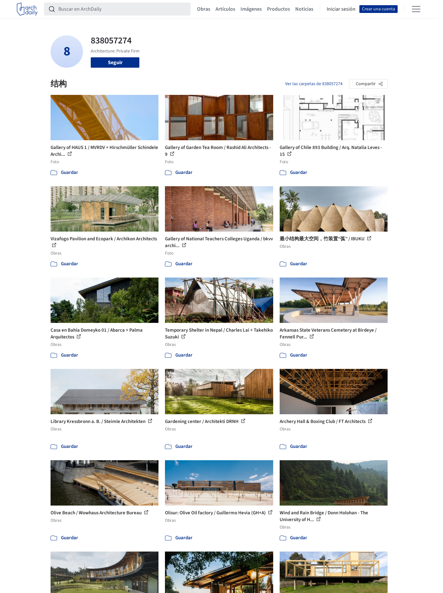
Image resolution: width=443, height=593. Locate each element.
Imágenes (251, 9)
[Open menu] (416, 9)
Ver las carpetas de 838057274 (314, 84)
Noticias (304, 9)
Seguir (115, 62)
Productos (278, 9)
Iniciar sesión (341, 9)
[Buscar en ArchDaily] (122, 9)
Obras (203, 9)
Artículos (225, 9)
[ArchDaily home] (27, 9)
